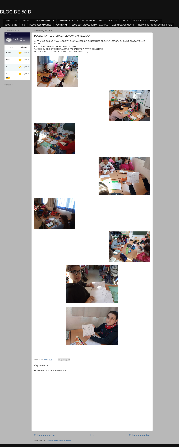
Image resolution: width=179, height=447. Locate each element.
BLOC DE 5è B (15, 11)
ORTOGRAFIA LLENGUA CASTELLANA (99, 21)
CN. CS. (125, 21)
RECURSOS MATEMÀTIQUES (146, 21)
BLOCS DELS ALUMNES (40, 25)
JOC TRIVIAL (61, 25)
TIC (23, 25)
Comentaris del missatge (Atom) (58, 440)
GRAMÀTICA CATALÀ (68, 21)
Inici (92, 435)
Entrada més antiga (139, 435)
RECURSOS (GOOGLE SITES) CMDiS (155, 25)
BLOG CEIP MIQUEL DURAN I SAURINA (90, 25)
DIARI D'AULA (11, 21)
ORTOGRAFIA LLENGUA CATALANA (38, 21)
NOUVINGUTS (10, 25)
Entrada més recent (44, 435)
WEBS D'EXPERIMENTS (123, 25)
